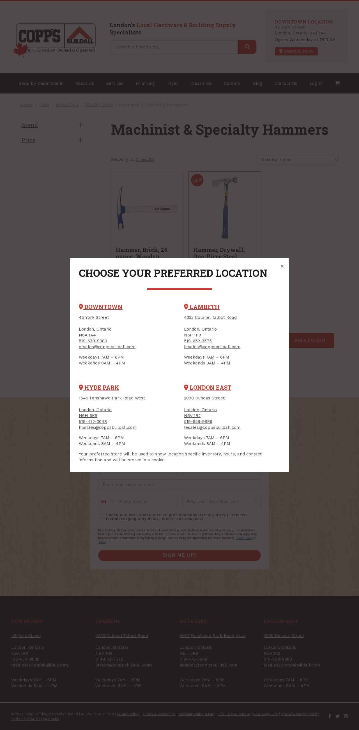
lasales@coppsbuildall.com (212, 346)
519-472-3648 (93, 421)
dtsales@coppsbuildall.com (107, 346)
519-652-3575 (198, 340)
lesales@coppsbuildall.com (212, 427)
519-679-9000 (93, 340)
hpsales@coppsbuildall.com (108, 427)
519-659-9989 (198, 421)
